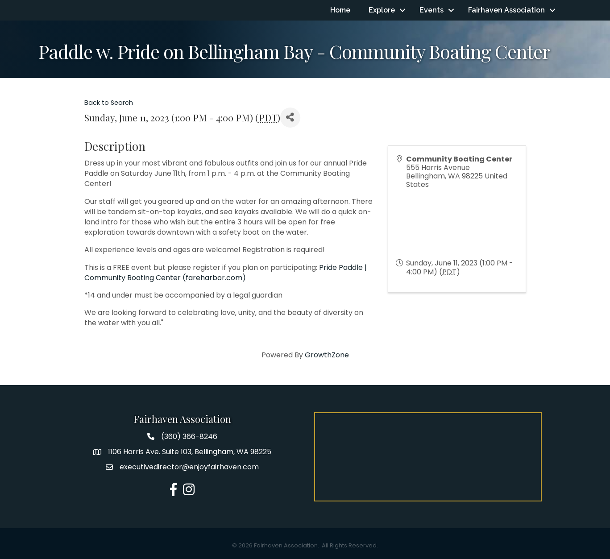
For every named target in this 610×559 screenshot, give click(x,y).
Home (340, 10)
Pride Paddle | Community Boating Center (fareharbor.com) (225, 272)
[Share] (290, 118)
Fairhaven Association (506, 10)
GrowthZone (327, 355)
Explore (382, 10)
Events (431, 10)
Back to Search (108, 102)
